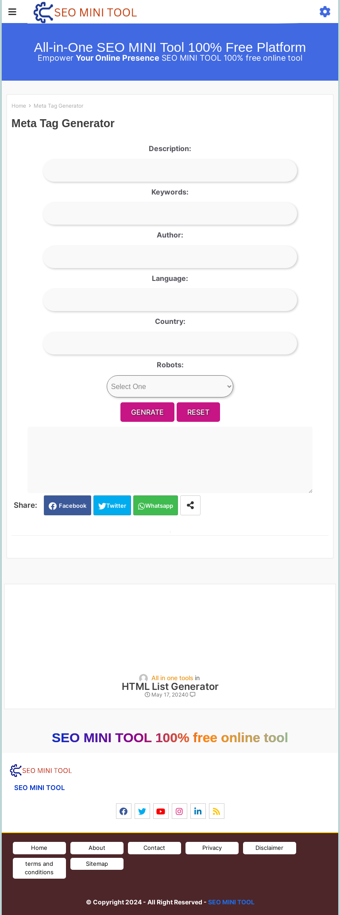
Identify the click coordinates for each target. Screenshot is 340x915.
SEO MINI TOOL (231, 902)
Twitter (116, 505)
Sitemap (97, 863)
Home (19, 105)
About (97, 847)
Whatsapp (159, 505)
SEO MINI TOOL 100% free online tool (170, 737)
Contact (154, 847)
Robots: (170, 364)
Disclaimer (269, 847)
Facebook (72, 505)
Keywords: (170, 191)
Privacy (212, 847)
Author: (170, 234)
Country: (170, 321)
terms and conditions (39, 868)
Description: (170, 148)
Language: (170, 278)
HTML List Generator (170, 686)
